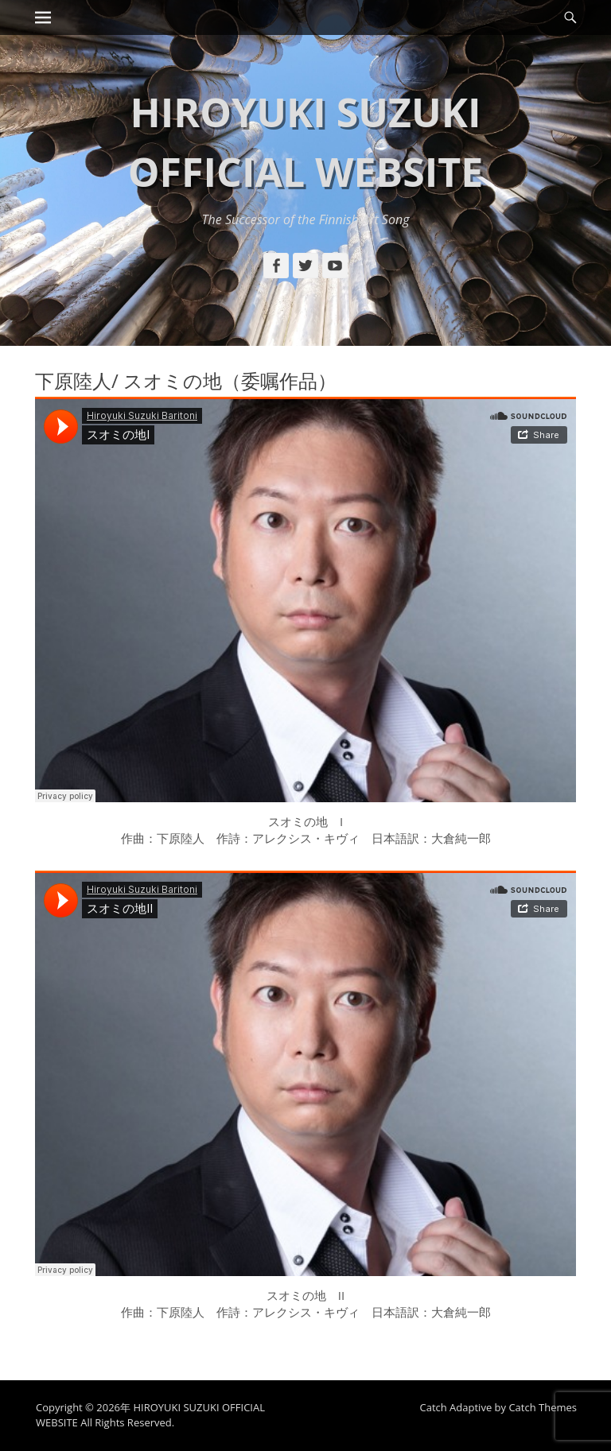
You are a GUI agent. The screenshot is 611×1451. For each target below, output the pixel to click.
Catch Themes (542, 1407)
